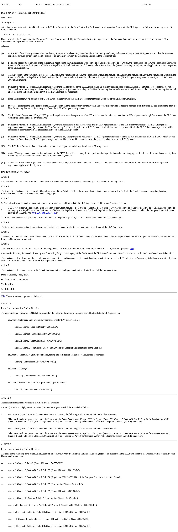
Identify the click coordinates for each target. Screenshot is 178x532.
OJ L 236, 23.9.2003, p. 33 (44, 213)
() (132, 248)
